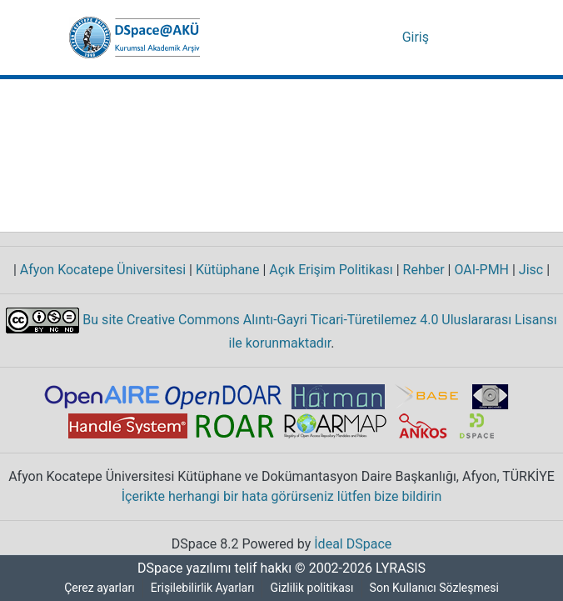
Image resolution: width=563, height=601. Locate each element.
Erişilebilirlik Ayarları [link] (203, 588)
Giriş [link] (417, 37)
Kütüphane (228, 270)
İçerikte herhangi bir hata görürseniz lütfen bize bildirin (282, 497)
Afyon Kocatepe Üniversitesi (103, 270)
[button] (134, 37)
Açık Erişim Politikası (329, 270)
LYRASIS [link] (402, 568)
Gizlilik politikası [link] (314, 588)
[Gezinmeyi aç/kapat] (470, 37)
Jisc (533, 270)
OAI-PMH (483, 270)
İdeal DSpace (355, 544)
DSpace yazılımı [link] (179, 568)
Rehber (421, 270)
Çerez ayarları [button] (97, 588)
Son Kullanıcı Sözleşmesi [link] (437, 588)
